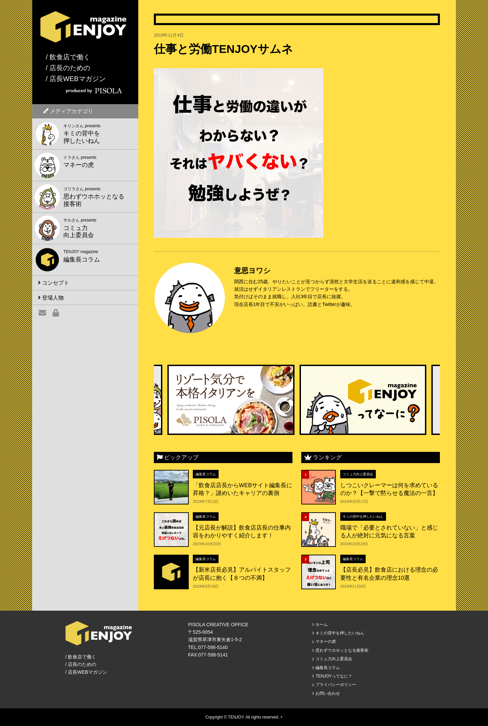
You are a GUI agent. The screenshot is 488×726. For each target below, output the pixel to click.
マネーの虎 (326, 641)
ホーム (322, 624)
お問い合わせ (328, 693)
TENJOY (236, 717)
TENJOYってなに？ (334, 676)
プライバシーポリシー (336, 684)
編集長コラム (206, 474)
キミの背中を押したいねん (363, 516)
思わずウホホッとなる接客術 (342, 650)
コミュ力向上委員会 (358, 474)
